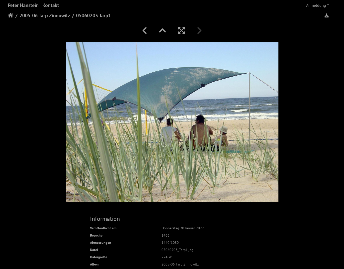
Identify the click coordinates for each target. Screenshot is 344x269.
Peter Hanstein (23, 5)
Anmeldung (316, 5)
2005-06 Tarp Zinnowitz (44, 15)
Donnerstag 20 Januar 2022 (183, 228)
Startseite (10, 15)
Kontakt (50, 5)
